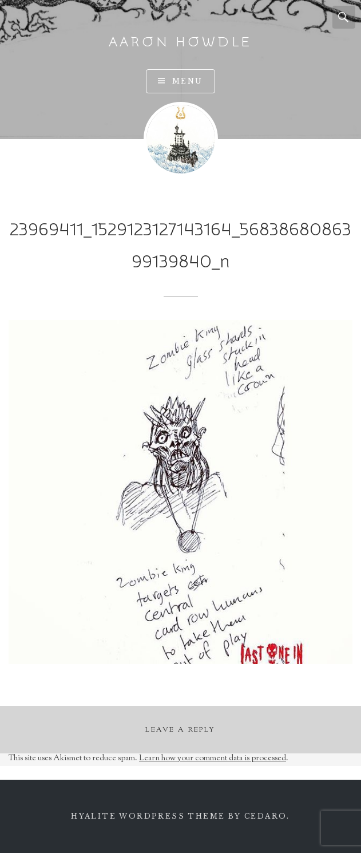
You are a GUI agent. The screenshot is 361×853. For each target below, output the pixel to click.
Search (343, 17)
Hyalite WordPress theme (148, 816)
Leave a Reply (180, 730)
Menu (187, 81)
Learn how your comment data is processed (212, 758)
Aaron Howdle (181, 42)
